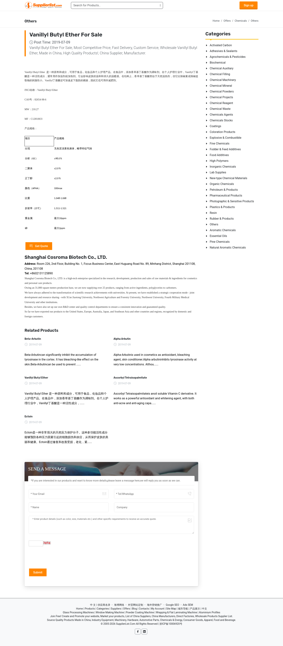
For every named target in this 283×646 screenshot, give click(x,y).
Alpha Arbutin (122, 338)
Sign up (248, 5)
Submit (37, 572)
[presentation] (56, 557)
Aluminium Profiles (209, 612)
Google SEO (172, 604)
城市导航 (183, 608)
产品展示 (195, 608)
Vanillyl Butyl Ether (36, 377)
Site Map (171, 608)
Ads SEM (188, 604)
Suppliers (116, 608)
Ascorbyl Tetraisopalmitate (130, 377)
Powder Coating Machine (140, 612)
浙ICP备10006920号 (170, 623)
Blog (134, 608)
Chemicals (241, 20)
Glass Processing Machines (78, 612)
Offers (227, 20)
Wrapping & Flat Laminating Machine (176, 612)
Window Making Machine (110, 612)
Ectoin (28, 416)
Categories (103, 608)
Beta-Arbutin (33, 338)
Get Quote (39, 246)
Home (216, 20)
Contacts (144, 608)
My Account (157, 608)
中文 (204, 608)
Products (90, 608)
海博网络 (119, 604)
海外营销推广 (154, 604)
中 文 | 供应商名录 (100, 604)
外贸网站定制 (135, 604)
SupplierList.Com (125, 623)
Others (254, 20)
